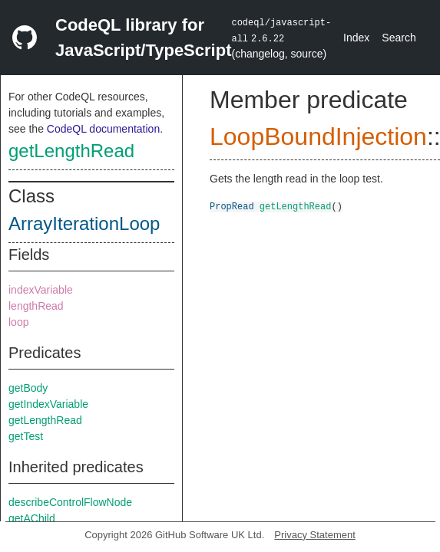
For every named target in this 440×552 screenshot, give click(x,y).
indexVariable (40, 290)
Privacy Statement (315, 534)
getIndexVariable (48, 404)
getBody (28, 388)
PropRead (232, 205)
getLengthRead (71, 150)
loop (18, 322)
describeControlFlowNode (70, 502)
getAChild (31, 518)
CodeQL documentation (103, 129)
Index (356, 37)
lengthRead (36, 306)
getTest (25, 436)
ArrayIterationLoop (84, 223)
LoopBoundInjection (318, 136)
